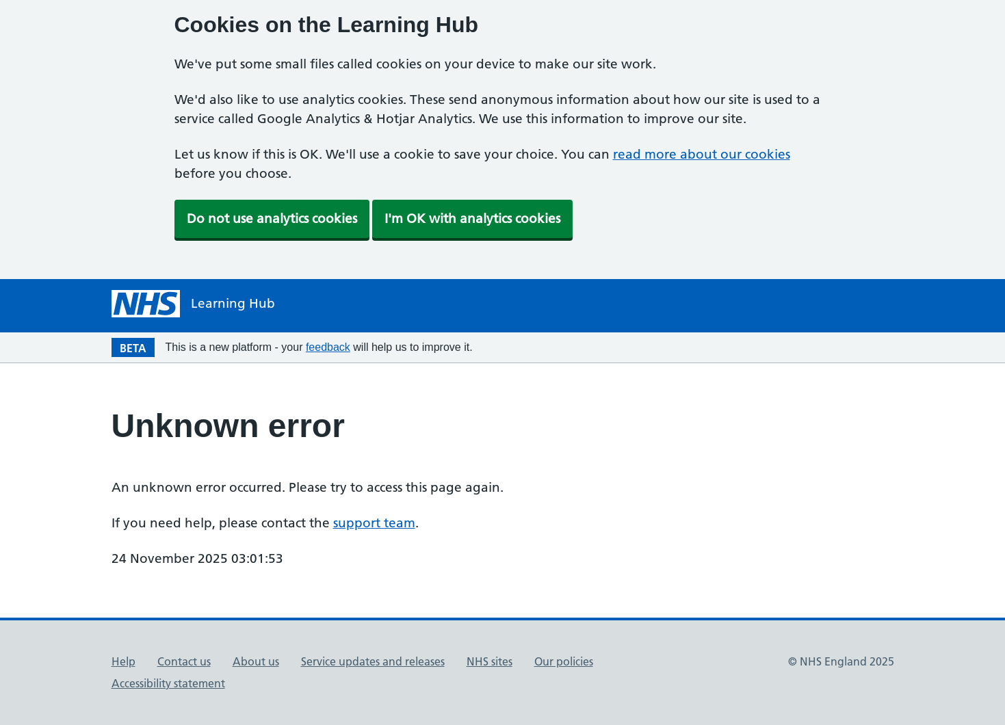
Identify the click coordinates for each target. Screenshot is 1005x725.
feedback (328, 347)
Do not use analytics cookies (272, 218)
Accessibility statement (168, 683)
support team (374, 523)
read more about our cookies (701, 154)
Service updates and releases (373, 661)
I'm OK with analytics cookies (472, 218)
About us (256, 661)
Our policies (563, 661)
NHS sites (489, 661)
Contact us (184, 661)
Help (123, 661)
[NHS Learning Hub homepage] (193, 303)
